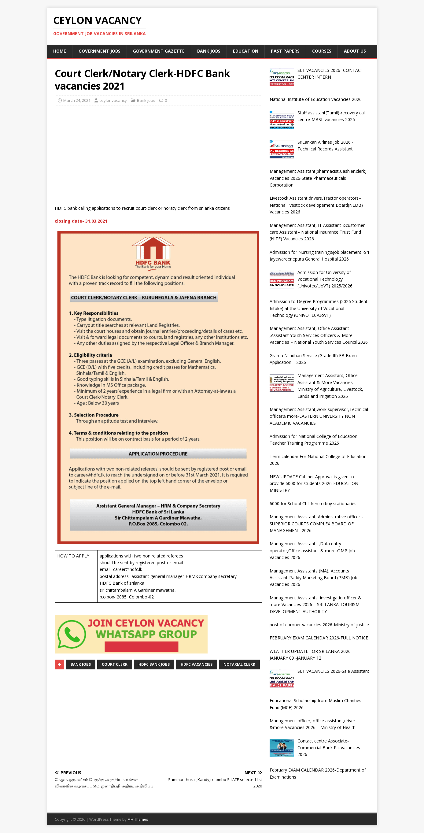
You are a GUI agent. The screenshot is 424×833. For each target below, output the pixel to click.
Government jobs (99, 51)
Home (59, 51)
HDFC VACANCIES (196, 664)
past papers (285, 51)
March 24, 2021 (76, 100)
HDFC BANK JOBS (154, 664)
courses (321, 51)
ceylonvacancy (113, 100)
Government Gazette (159, 51)
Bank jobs (208, 51)
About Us (355, 51)
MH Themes (137, 819)
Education (245, 51)
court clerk (114, 664)
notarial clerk (239, 664)
